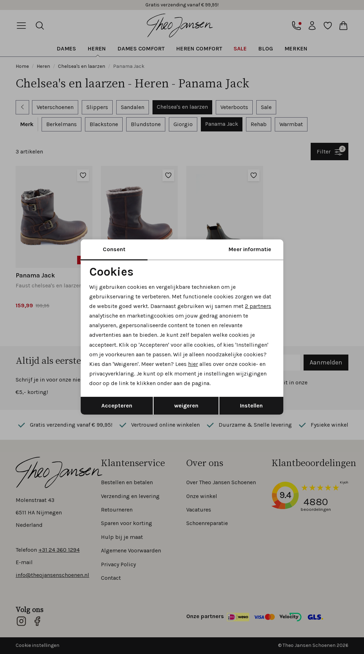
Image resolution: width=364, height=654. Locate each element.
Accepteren (116, 405)
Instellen (251, 405)
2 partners (258, 306)
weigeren (186, 405)
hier (193, 364)
